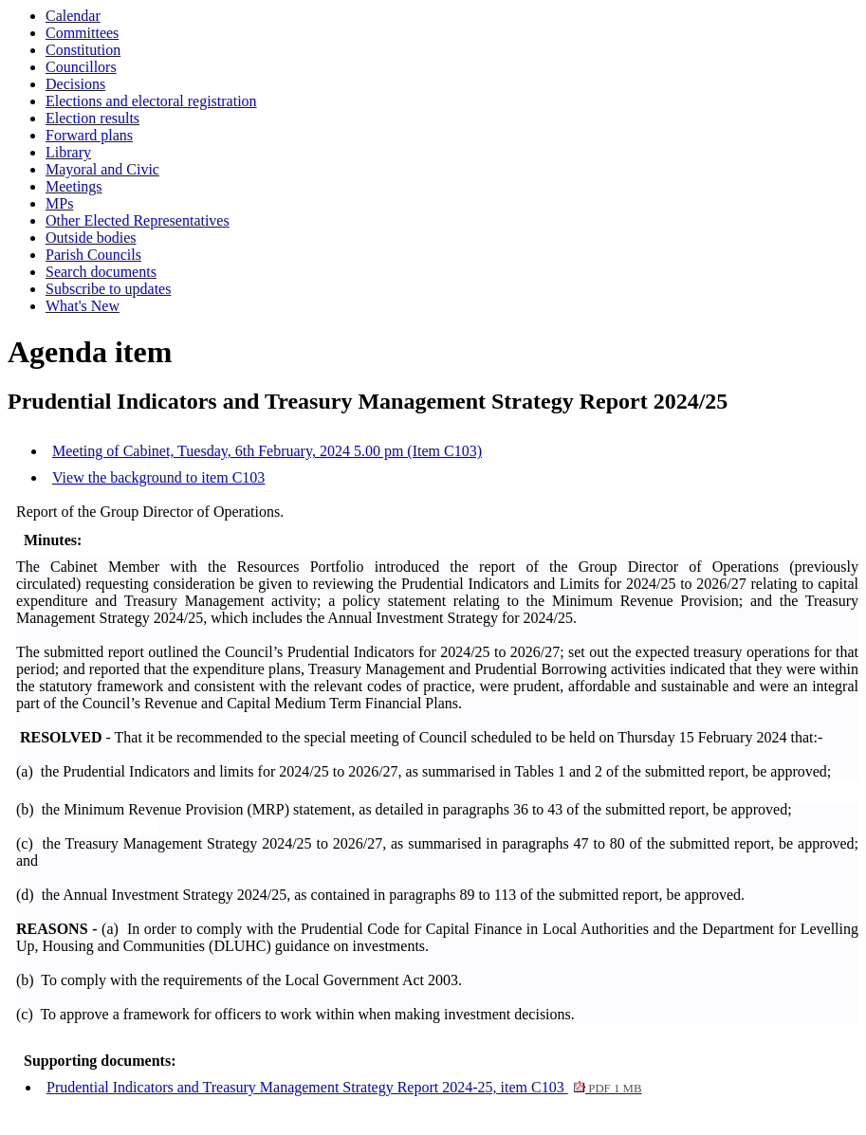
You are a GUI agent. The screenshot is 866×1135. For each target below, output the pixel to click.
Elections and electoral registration (151, 101)
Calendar (73, 16)
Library (68, 152)
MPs (59, 203)
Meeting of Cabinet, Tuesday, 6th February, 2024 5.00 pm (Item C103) (267, 451)
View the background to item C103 (158, 477)
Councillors (81, 67)
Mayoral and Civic (102, 169)
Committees (82, 33)
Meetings (74, 186)
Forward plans (89, 135)
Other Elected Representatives (138, 220)
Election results (92, 118)
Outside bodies (91, 237)
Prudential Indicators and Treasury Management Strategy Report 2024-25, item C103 (343, 1087)
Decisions (75, 84)
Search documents (101, 272)
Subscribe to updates (108, 289)
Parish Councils (93, 255)
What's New (83, 306)
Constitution (83, 50)
